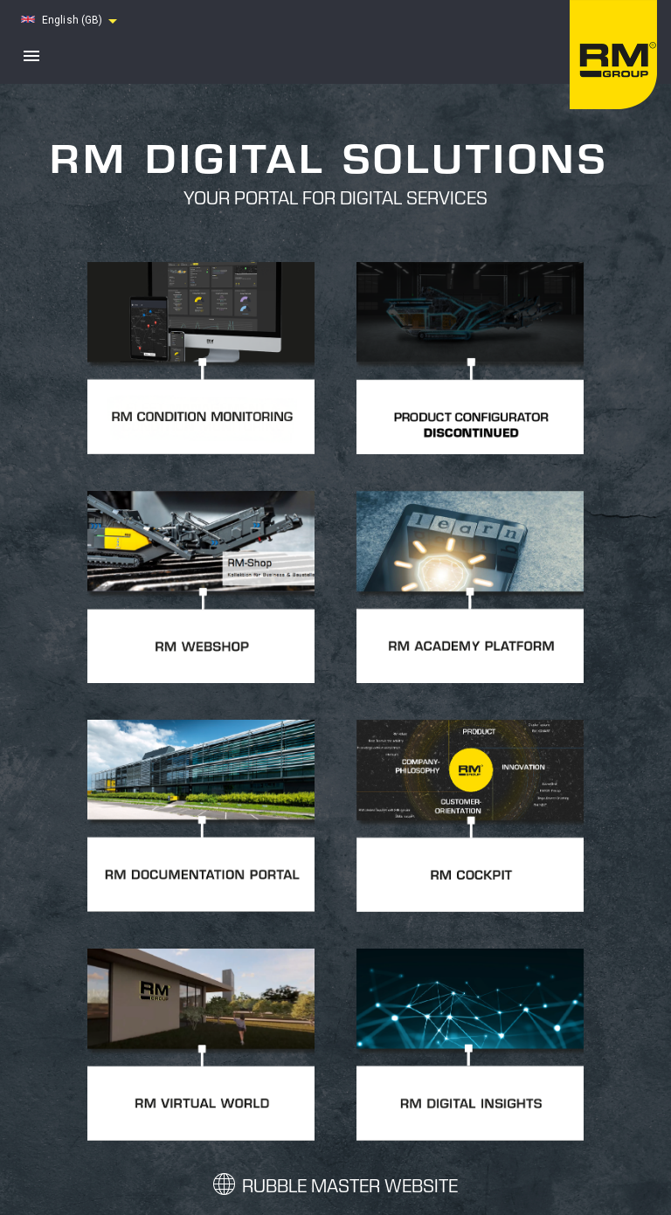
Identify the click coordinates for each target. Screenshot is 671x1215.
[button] (72, 20)
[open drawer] (31, 56)
